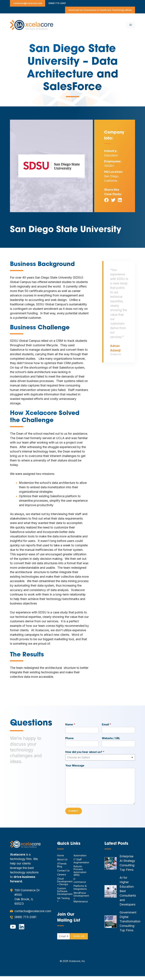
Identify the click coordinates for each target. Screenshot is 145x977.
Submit (74, 811)
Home (60, 856)
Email (106, 724)
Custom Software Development (64, 892)
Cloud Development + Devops (64, 882)
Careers (61, 875)
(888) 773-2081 (57, 3)
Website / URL (111, 738)
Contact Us (63, 871)
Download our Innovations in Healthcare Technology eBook (100, 10)
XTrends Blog (62, 866)
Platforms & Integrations (80, 888)
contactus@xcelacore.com (27, 3)
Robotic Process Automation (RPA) (80, 871)
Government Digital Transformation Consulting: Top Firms (130, 922)
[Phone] (81, 744)
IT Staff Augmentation (81, 861)
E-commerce (80, 881)
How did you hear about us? (84, 752)
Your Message (74, 765)
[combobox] (100, 757)
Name (70, 724)
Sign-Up (78, 937)
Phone (69, 738)
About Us (62, 860)
